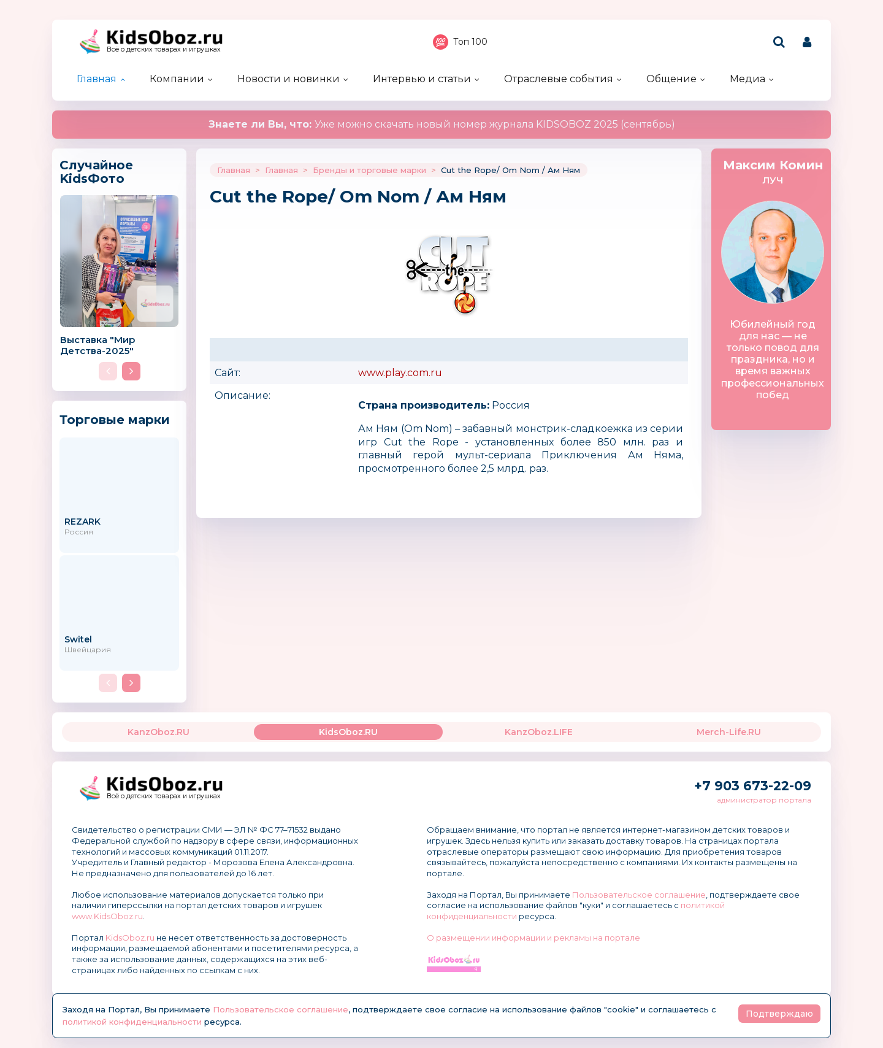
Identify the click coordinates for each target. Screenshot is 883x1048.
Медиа (747, 79)
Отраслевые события (558, 79)
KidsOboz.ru (130, 937)
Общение (671, 79)
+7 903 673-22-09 (752, 785)
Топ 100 (460, 42)
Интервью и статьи (422, 79)
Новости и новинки (288, 79)
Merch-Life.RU (729, 732)
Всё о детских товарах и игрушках (164, 49)
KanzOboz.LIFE (539, 732)
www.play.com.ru (400, 373)
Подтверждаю (779, 1013)
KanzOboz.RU (158, 732)
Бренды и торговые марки (369, 170)
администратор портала (764, 799)
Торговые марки (114, 419)
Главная (97, 79)
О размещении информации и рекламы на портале (533, 937)
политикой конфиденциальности (132, 1022)
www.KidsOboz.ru (107, 916)
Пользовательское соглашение (639, 895)
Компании (177, 79)
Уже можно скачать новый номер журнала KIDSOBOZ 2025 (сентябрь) (441, 124)
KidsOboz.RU (348, 732)
